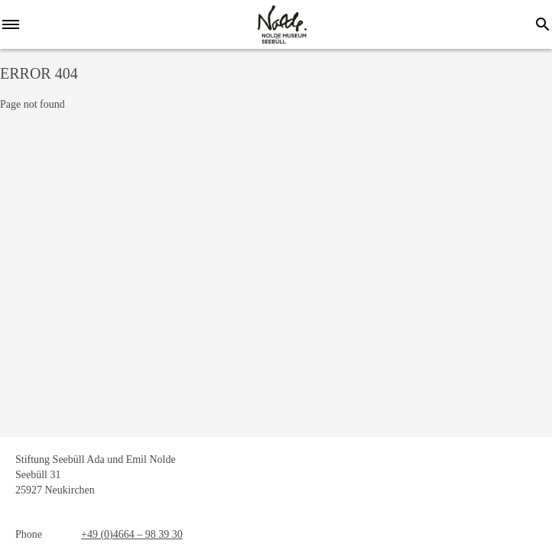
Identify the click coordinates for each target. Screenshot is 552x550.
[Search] (543, 24)
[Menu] (15, 24)
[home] (282, 24)
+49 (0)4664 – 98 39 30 (132, 534)
